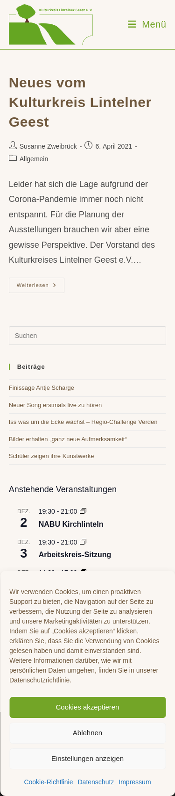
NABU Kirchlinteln (71, 524)
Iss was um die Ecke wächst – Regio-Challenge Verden (83, 421)
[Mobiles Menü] (147, 24)
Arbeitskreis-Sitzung (75, 555)
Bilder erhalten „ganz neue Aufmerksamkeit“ (68, 439)
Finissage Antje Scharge (41, 387)
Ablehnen (87, 733)
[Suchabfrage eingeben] (88, 335)
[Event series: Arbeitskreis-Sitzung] (83, 542)
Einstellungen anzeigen (87, 758)
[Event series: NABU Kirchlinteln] (83, 511)
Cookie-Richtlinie (48, 782)
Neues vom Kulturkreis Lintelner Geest (80, 102)
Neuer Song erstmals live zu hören (55, 405)
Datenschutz (95, 782)
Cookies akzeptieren (87, 707)
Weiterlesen (40, 287)
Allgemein (34, 159)
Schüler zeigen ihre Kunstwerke (51, 455)
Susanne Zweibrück (48, 146)
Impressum (135, 782)
